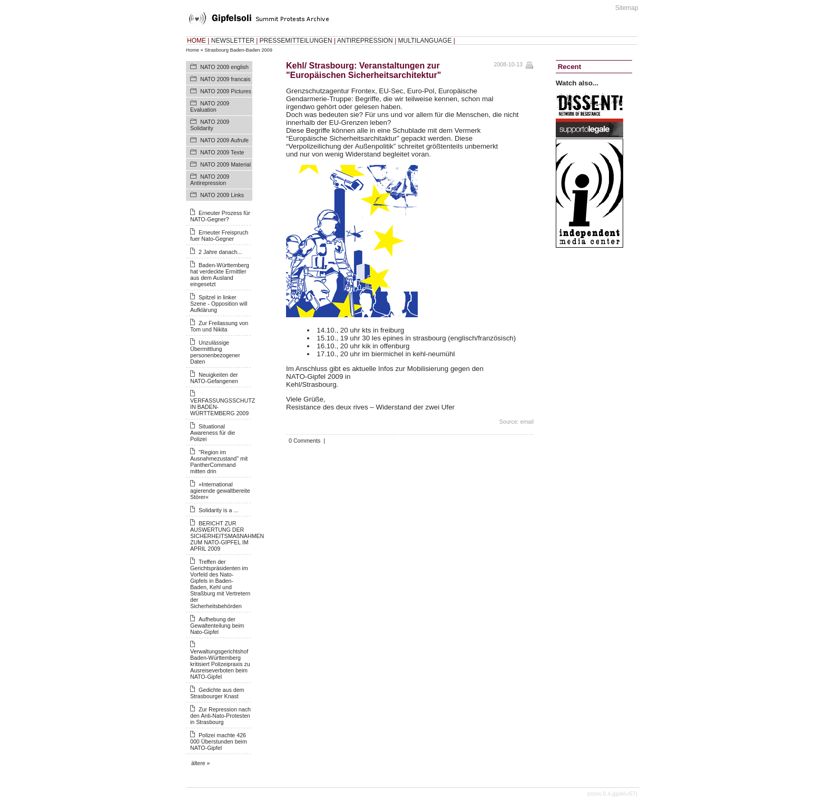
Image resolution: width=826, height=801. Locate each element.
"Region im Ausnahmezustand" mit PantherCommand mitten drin (219, 461)
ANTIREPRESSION (365, 40)
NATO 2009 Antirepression (209, 179)
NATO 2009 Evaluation (209, 106)
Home (192, 50)
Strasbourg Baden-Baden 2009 (238, 50)
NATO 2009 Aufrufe (224, 140)
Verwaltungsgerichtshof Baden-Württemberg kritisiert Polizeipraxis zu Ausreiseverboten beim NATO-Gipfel (220, 664)
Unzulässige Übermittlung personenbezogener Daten (215, 352)
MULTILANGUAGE (425, 40)
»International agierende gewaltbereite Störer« (220, 490)
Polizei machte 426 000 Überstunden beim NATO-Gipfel (218, 741)
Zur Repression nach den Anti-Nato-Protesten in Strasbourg (220, 715)
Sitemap (626, 8)
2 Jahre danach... (220, 252)
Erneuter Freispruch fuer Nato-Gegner (219, 235)
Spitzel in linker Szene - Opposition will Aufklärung (218, 303)
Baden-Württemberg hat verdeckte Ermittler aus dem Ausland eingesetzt (219, 274)
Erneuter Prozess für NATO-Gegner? (220, 216)
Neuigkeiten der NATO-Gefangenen (214, 378)
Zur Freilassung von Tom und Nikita (219, 326)
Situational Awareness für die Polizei (212, 432)
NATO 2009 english (224, 67)
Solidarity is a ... (218, 510)
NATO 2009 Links (222, 195)
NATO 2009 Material (225, 164)
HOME (196, 40)
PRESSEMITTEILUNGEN (296, 40)
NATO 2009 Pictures (225, 91)
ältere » (200, 763)
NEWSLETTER (232, 40)
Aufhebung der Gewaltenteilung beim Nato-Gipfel (217, 625)
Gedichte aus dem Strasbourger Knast (217, 693)
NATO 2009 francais (225, 79)
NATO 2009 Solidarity (209, 125)
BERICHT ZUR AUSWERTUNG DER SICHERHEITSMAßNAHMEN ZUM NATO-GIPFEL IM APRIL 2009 (227, 536)
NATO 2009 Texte (222, 152)
